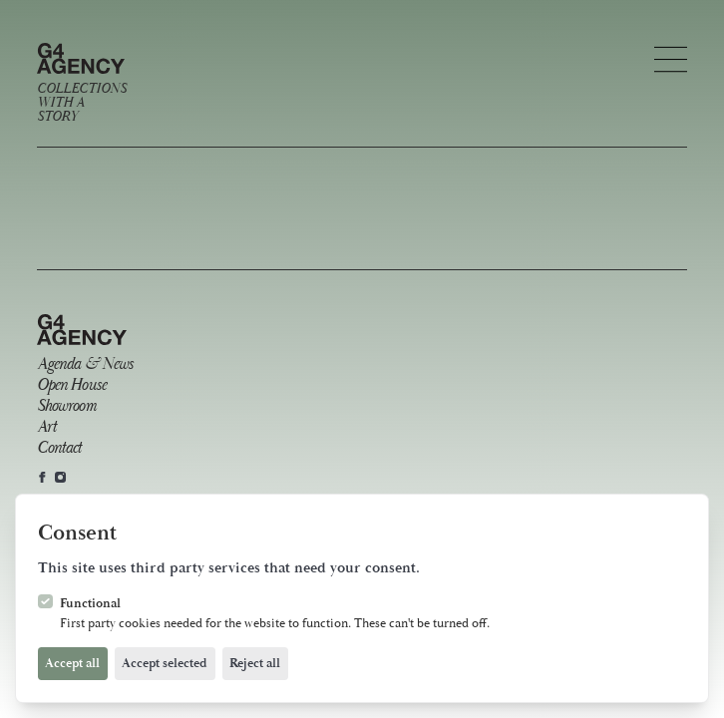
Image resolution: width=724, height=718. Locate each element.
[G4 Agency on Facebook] (42, 477)
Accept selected (164, 663)
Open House (71, 385)
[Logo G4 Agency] (81, 83)
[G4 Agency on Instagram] (60, 477)
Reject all (254, 663)
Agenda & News (85, 364)
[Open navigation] (670, 59)
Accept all (72, 663)
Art (46, 427)
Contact (59, 448)
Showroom (66, 406)
